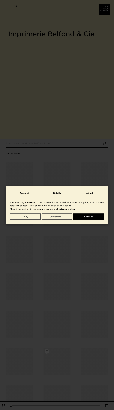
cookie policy (45, 209)
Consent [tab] (24, 193)
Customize (57, 216)
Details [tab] (57, 193)
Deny (25, 216)
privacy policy (67, 209)
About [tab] (89, 193)
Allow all (88, 216)
